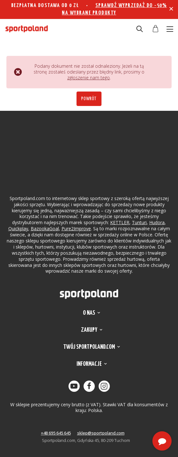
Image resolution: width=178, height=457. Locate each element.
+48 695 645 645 (56, 433)
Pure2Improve (76, 228)
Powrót (88, 98)
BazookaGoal (45, 228)
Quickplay (18, 228)
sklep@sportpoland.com (101, 433)
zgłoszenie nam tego (88, 78)
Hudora (157, 222)
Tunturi (139, 222)
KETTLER (119, 222)
